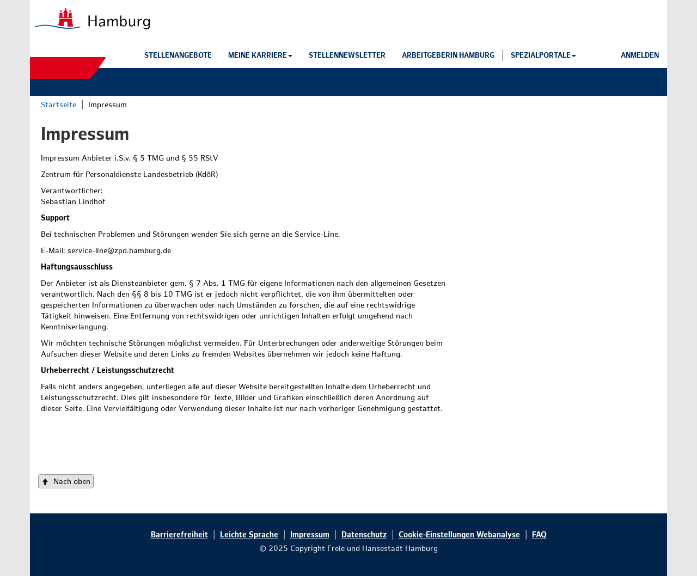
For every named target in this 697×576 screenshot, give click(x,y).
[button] (260, 56)
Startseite (58, 104)
